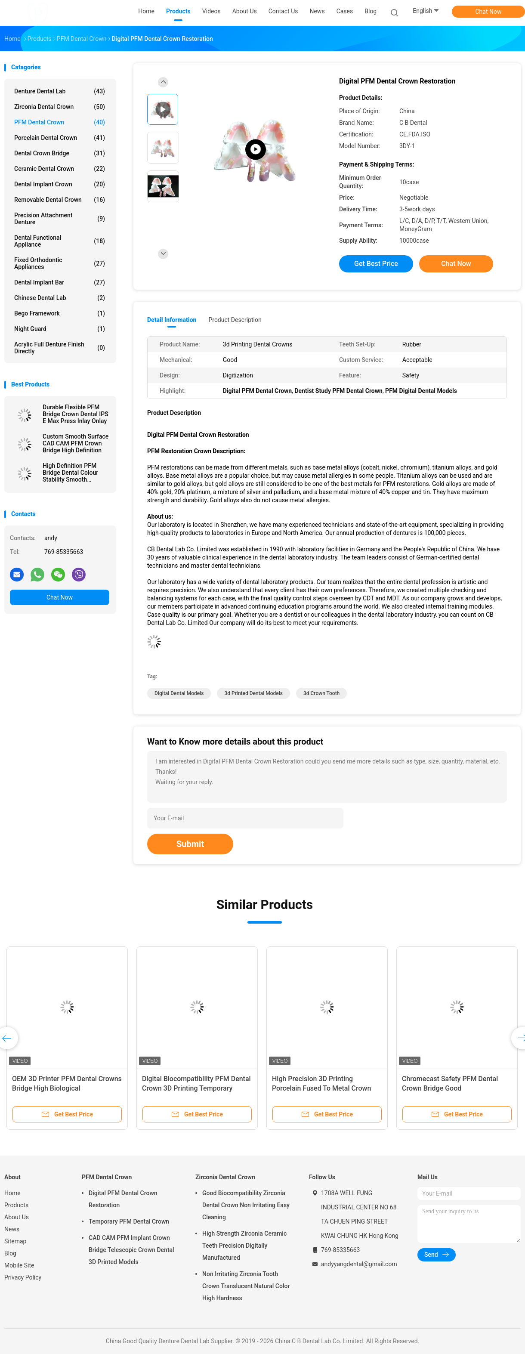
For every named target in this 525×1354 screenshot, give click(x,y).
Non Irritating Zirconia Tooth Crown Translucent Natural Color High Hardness (246, 1286)
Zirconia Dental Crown (59, 106)
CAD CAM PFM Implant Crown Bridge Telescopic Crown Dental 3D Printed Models (131, 1249)
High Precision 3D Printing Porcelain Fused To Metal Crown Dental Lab (321, 1088)
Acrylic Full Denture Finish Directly (59, 348)
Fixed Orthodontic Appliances (59, 263)
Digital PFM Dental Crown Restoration (123, 1199)
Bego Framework (59, 313)
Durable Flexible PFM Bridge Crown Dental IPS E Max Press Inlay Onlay (75, 414)
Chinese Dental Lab (59, 298)
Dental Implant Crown (59, 184)
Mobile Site (19, 1265)
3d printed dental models (253, 693)
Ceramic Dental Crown (59, 168)
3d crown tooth (321, 693)
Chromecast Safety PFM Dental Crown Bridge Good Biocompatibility (450, 1088)
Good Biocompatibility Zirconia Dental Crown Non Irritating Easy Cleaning (246, 1205)
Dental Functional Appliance (59, 241)
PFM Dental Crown (59, 122)
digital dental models (179, 693)
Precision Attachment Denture (59, 219)
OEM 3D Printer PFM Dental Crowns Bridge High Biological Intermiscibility (67, 1088)
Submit (190, 844)
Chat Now (489, 11)
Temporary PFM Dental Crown (129, 1221)
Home (12, 1193)
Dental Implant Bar (59, 282)
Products (16, 1205)
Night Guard (59, 329)
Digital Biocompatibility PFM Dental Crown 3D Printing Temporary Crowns (196, 1088)
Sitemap (15, 1241)
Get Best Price (376, 264)
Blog (10, 1253)
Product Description (234, 319)
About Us (16, 1217)
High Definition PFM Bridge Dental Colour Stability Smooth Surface (70, 472)
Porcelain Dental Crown (59, 137)
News (11, 1229)
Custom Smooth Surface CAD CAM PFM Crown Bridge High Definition (75, 443)
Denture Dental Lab (59, 91)
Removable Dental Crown (59, 199)
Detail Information (171, 319)
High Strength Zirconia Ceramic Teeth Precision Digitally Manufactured (244, 1245)
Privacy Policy (22, 1277)
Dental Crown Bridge (59, 153)
